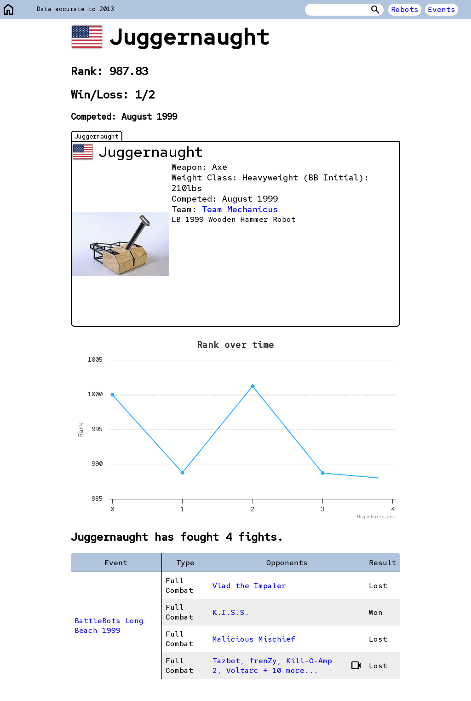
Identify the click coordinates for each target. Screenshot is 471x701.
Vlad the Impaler (249, 586)
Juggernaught (97, 136)
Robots (405, 9)
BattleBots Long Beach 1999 (109, 625)
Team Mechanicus (240, 209)
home (8, 10)
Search (375, 10)
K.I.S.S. (231, 612)
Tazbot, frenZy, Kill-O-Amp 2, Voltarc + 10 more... (287, 665)
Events (441, 9)
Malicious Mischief (254, 639)
